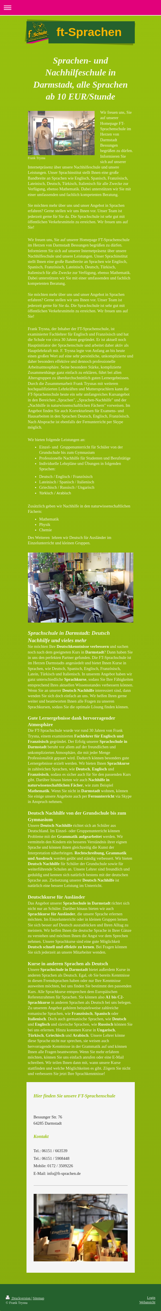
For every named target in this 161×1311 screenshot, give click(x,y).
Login (151, 1298)
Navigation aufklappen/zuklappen (80, 7)
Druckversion (18, 1298)
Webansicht (147, 1302)
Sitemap (38, 1298)
